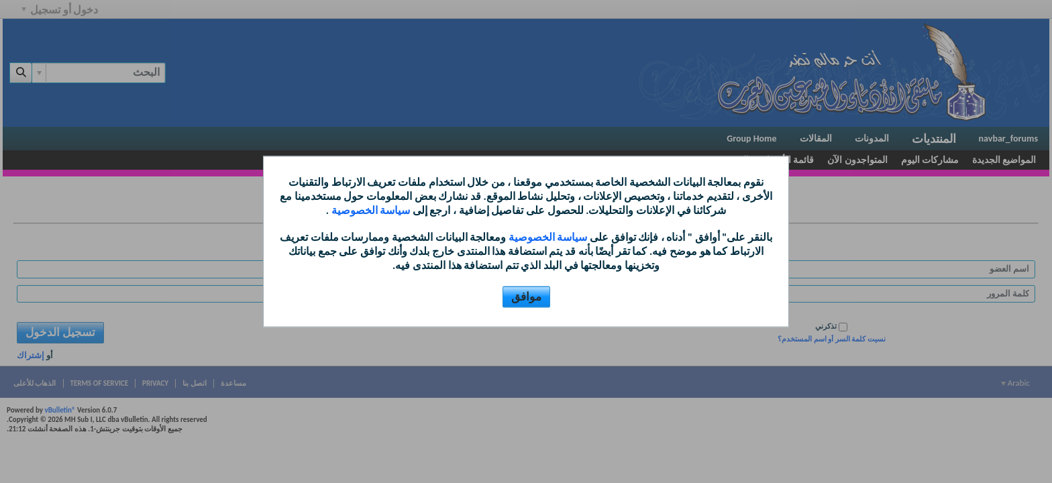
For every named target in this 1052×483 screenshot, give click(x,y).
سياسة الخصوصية (369, 209)
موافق (526, 296)
